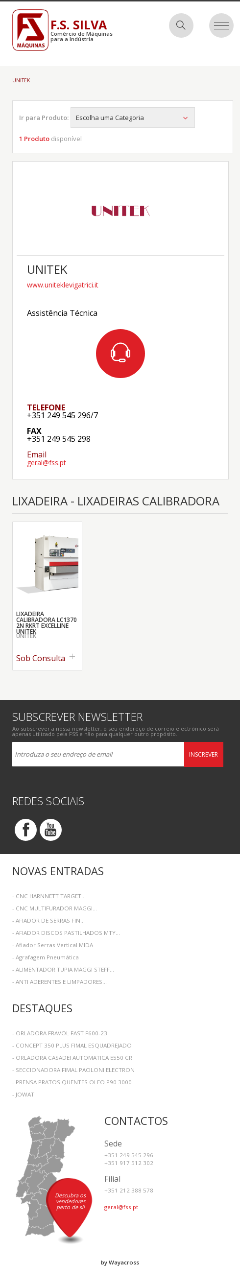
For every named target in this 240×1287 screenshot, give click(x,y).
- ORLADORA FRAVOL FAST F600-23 (59, 1033)
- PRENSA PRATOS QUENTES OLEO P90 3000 (72, 1082)
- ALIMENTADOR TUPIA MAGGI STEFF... (63, 969)
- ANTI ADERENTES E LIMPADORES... (59, 981)
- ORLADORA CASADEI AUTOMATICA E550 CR (72, 1057)
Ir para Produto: (44, 117)
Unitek (21, 80)
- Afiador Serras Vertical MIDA (52, 945)
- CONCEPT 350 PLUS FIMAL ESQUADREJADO (72, 1045)
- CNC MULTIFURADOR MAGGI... (54, 908)
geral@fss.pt (46, 462)
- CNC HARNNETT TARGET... (49, 896)
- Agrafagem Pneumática (45, 957)
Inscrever (203, 754)
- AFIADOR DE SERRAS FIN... (48, 920)
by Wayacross (120, 1262)
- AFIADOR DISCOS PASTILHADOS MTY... (66, 932)
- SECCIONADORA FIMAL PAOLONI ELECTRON (73, 1069)
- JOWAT (23, 1094)
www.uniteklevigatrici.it (62, 285)
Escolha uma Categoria (133, 117)
